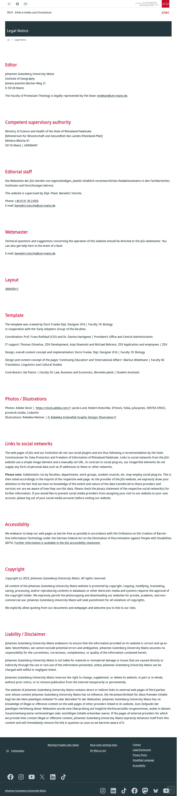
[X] (42, 777)
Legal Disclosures (142, 749)
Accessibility (139, 765)
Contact (137, 744)
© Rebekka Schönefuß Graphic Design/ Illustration (80, 417)
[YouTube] (32, 777)
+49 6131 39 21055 (26, 201)
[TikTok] (63, 777)
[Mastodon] (145, 791)
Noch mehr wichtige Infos (103, 745)
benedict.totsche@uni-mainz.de (35, 206)
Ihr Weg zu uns (98, 750)
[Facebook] (10, 777)
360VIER (10, 289)
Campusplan (17, 750)
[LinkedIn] (53, 777)
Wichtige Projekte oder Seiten (63, 745)
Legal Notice (20, 39)
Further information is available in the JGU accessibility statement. (58, 543)
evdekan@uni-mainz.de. (112, 96)
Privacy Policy (140, 755)
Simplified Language (143, 760)
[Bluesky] (156, 791)
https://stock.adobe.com (52, 408)
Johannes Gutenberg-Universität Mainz (25, 790)
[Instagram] (21, 777)
